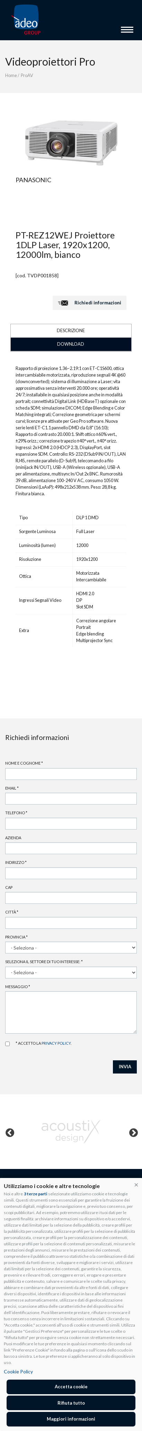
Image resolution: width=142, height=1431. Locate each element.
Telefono (16, 812)
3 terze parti (35, 1193)
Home (11, 75)
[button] (136, 1184)
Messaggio (17, 986)
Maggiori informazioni (71, 1419)
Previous (8, 1131)
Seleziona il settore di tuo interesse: (44, 961)
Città (11, 912)
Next (131, 1131)
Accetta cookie (71, 1386)
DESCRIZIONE (71, 330)
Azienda (13, 837)
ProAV (27, 75)
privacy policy (56, 1043)
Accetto (7, 1044)
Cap (8, 887)
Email (12, 788)
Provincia (16, 937)
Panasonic (33, 180)
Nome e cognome (24, 763)
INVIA (125, 1066)
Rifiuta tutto (71, 1403)
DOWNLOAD (70, 344)
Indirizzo (16, 862)
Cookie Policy (18, 1371)
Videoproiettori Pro (50, 61)
